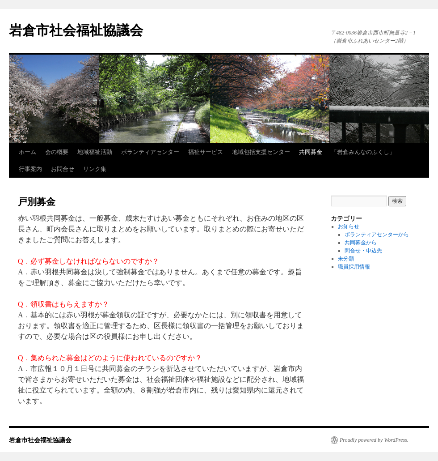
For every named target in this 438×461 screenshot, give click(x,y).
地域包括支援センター (261, 152)
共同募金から (361, 242)
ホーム (27, 152)
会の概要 (56, 152)
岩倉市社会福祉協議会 (76, 30)
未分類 (346, 259)
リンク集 (94, 169)
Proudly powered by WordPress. (374, 440)
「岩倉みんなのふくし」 (363, 152)
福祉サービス (205, 152)
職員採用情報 (354, 267)
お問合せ (62, 169)
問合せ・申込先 (363, 251)
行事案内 (30, 169)
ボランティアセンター (150, 152)
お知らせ (348, 226)
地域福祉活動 (94, 152)
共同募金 (310, 152)
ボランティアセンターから (377, 234)
